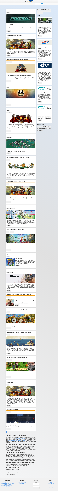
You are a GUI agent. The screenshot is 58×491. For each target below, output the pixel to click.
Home (10, 3)
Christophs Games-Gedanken (42, 9)
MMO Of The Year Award (7, 484)
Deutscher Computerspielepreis (42, 11)
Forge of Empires (9, 112)
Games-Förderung (40, 130)
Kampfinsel (8, 334)
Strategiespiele (19, 440)
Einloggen (47, 3)
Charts (19, 3)
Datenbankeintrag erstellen (22, 482)
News (15, 3)
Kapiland (8, 256)
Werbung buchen (7, 482)
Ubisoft (49, 11)
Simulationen (25, 440)
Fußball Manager (10, 440)
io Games (32, 3)
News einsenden (21, 483)
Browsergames (25, 3)
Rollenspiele (15, 440)
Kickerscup (8, 12)
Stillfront (49, 9)
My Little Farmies (12, 208)
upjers (8, 208)
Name (36, 482)
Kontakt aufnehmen (51, 483)
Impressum (50, 482)
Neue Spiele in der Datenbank (51, 487)
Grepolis (8, 312)
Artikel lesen (8, 31)
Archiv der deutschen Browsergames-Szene (7, 483)
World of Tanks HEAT (10, 272)
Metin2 (8, 37)
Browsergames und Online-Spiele (20, 438)
